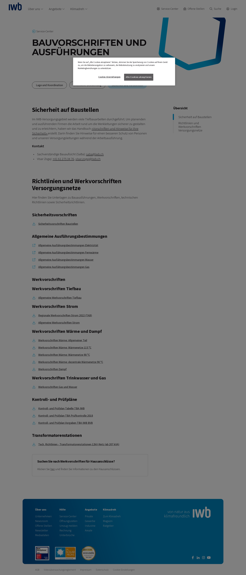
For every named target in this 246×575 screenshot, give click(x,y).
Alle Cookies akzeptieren (139, 77)
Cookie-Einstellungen (109, 77)
